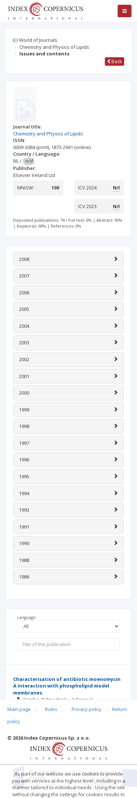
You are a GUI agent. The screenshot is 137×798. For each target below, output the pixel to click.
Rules (51, 709)
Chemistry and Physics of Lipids (54, 47)
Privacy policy (87, 709)
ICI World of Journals (35, 40)
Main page (19, 709)
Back (114, 61)
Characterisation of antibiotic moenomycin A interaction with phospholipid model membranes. (67, 686)
